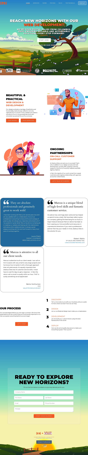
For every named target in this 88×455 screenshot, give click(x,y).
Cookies (43, 438)
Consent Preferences (44, 442)
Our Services (28, 120)
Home (28, 3)
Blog (60, 3)
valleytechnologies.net (32, 288)
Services (36, 3)
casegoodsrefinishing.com (75, 242)
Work (45, 3)
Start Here (44, 40)
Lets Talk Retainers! (60, 181)
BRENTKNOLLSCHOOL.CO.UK (32, 240)
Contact (82, 3)
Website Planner (49, 438)
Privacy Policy (39, 438)
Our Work (12, 120)
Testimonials (70, 3)
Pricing (52, 3)
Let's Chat (21, 324)
